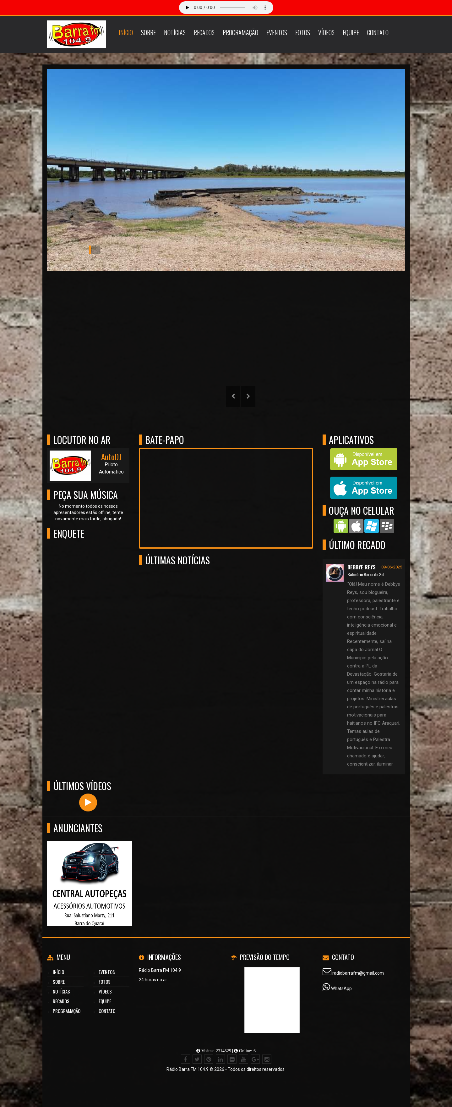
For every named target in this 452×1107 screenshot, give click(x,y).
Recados (204, 32)
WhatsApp (341, 988)
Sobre (148, 32)
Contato (378, 32)
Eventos (276, 32)
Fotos (302, 32)
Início (126, 32)
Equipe (351, 32)
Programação (240, 32)
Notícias (175, 32)
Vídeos (326, 32)
